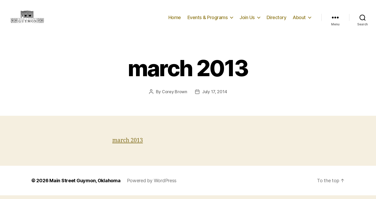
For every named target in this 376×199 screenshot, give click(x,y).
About (299, 19)
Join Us (247, 19)
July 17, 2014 (214, 95)
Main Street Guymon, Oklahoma (84, 184)
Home (174, 19)
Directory (276, 19)
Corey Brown (174, 95)
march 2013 (127, 144)
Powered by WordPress (152, 184)
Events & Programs (207, 19)
